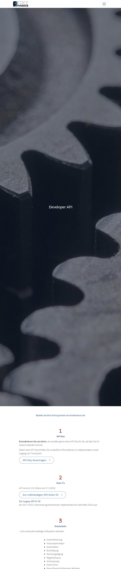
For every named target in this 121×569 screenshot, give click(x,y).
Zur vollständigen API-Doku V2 (40, 494)
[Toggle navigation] (104, 4)
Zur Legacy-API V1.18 (29, 501)
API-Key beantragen (34, 460)
